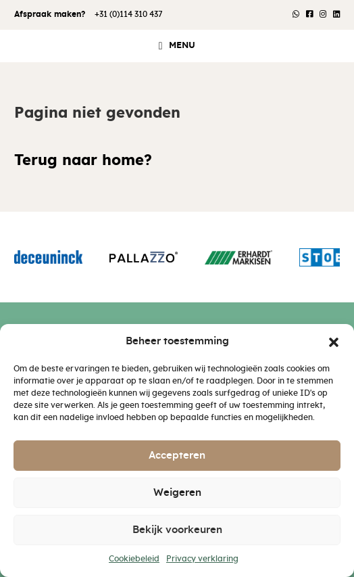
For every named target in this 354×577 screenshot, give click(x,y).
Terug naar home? (83, 161)
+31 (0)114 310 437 (129, 14)
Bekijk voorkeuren (177, 530)
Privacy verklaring (202, 559)
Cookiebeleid (134, 559)
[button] (333, 341)
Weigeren (177, 493)
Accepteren (177, 456)
